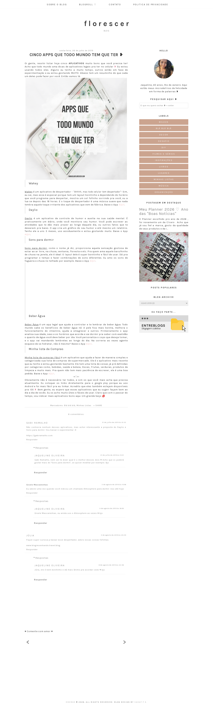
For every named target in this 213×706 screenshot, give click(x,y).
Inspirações (164, 160)
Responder (32, 439)
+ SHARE (97, 405)
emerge (71, 702)
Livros (164, 167)
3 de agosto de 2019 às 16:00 (111, 508)
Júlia (30, 535)
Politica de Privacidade (150, 4)
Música (164, 186)
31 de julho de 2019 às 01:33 (114, 422)
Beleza (164, 122)
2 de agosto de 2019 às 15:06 (114, 485)
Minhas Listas (84, 405)
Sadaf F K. (140, 702)
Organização (164, 192)
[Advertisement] (76, 291)
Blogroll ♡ (88, 4)
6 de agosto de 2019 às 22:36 (111, 565)
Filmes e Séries (164, 154)
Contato (115, 4)
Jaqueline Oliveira (50, 455)
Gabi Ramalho (37, 422)
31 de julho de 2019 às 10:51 (112, 455)
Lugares (164, 173)
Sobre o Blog (57, 4)
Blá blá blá (69, 405)
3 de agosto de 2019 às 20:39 (113, 535)
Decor (163, 135)
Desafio (163, 141)
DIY (164, 147)
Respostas (41, 448)
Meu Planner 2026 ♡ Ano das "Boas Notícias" (163, 211)
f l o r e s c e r (106, 23)
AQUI (121, 204)
